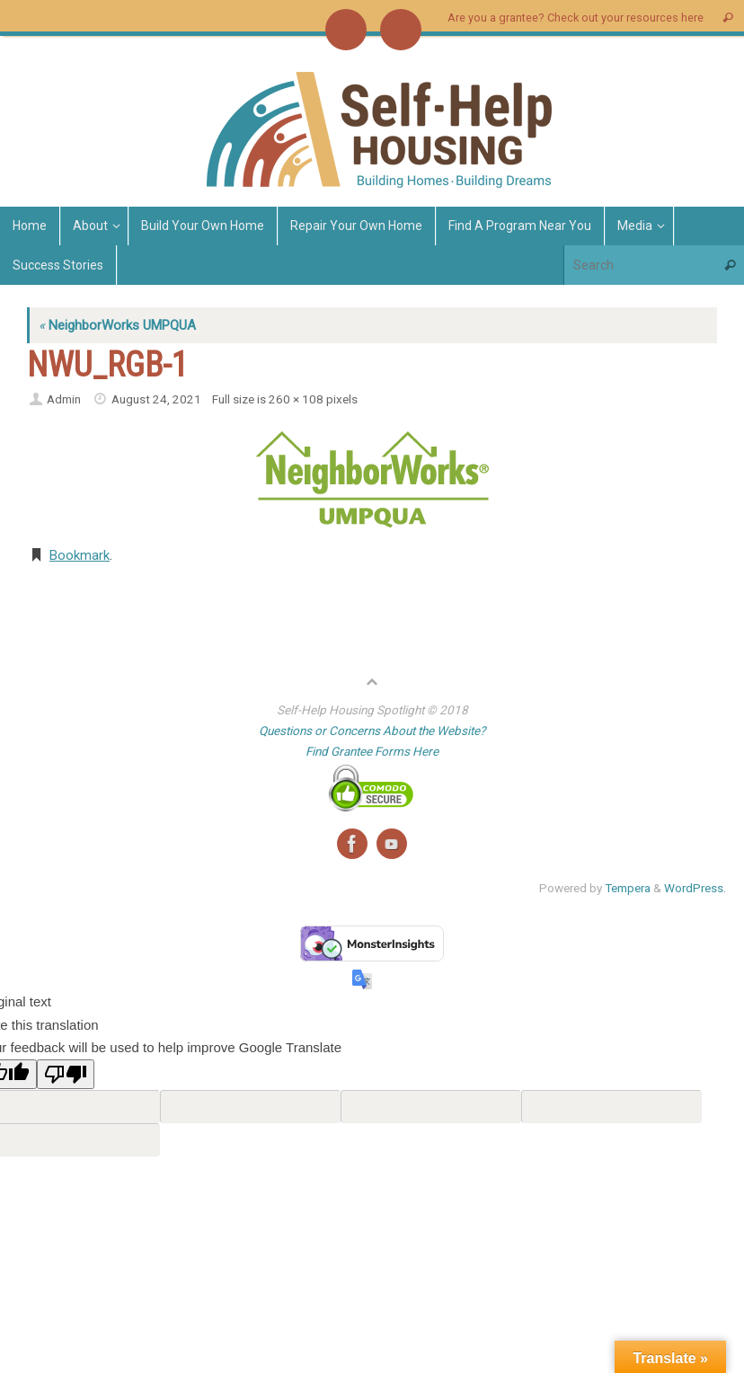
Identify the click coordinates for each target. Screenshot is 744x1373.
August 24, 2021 (156, 399)
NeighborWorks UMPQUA (117, 325)
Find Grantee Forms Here (372, 751)
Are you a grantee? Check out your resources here (575, 17)
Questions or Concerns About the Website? (372, 730)
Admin (64, 399)
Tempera (628, 888)
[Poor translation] (65, 1074)
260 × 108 (296, 399)
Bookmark (79, 555)
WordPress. (695, 888)
